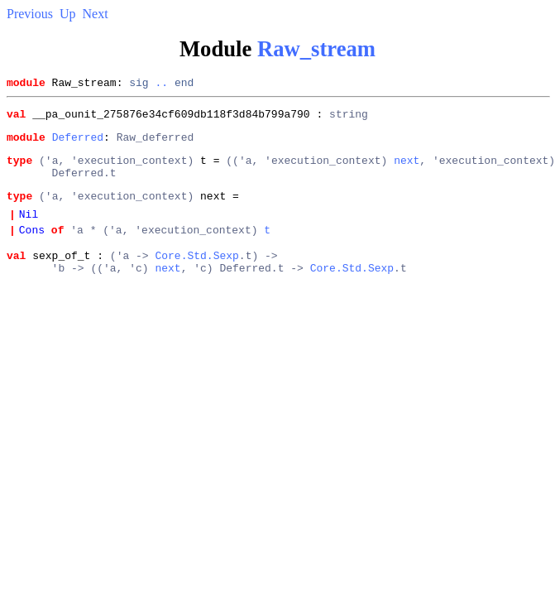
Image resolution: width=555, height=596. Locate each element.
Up (68, 14)
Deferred (77, 144)
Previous (30, 14)
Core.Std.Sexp (196, 277)
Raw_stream (316, 48)
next (406, 169)
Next (95, 14)
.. (161, 84)
